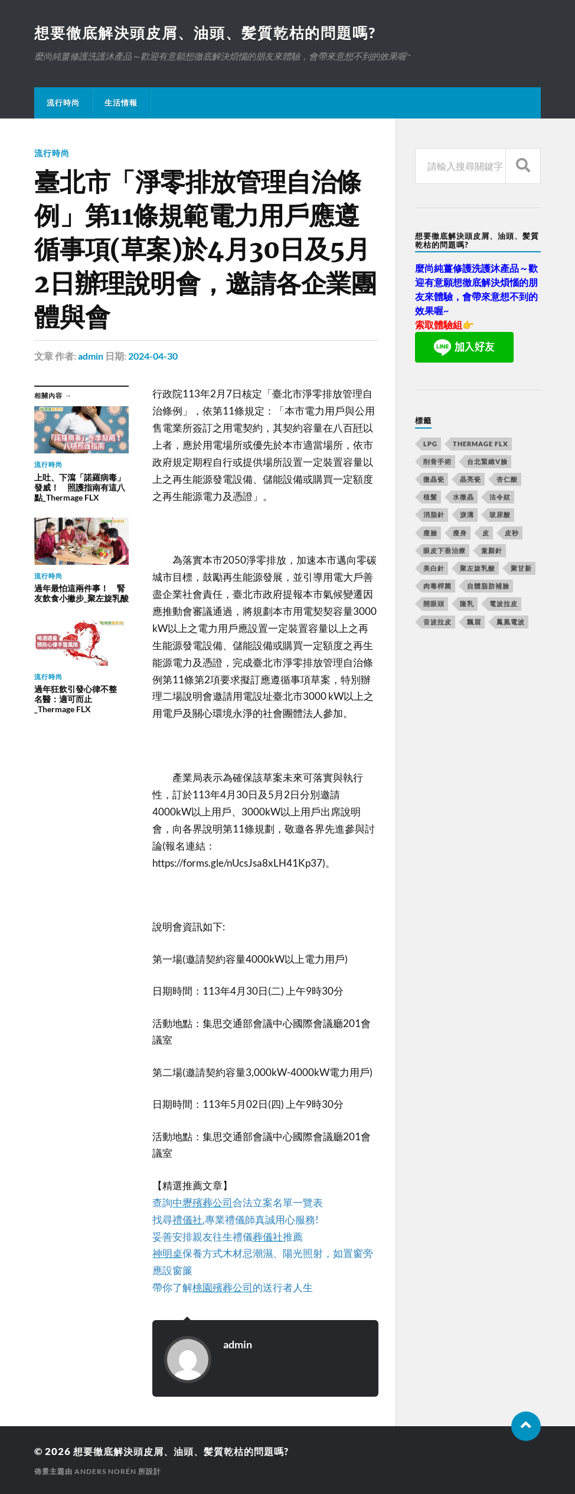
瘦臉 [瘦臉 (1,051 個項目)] (430, 533)
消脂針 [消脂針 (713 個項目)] (434, 515)
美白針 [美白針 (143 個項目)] (434, 568)
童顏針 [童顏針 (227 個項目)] (491, 551)
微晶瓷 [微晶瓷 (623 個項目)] (434, 479)
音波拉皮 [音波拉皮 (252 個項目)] (437, 622)
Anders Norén (105, 1470)
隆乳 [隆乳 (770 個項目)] (467, 604)
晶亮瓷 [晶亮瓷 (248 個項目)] (470, 479)
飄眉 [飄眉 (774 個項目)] (474, 622)
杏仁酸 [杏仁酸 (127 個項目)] (507, 479)
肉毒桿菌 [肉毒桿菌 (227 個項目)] (437, 586)
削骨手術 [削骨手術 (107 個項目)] (437, 462)
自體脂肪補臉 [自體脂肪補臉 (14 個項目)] (488, 586)
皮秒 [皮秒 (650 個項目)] (512, 533)
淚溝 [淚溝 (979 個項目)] (467, 515)
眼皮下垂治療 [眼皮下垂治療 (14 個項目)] (444, 551)
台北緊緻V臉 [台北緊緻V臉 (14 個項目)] (487, 462)
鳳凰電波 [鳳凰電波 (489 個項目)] (510, 622)
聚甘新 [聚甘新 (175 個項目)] (521, 568)
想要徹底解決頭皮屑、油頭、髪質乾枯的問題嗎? (211, 33)
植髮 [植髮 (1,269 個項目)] (430, 497)
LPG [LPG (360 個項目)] (430, 444)
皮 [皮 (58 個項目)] (485, 533)
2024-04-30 (153, 356)
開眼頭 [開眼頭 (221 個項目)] (434, 604)
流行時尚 (63, 103)
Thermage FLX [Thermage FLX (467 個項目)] (480, 444)
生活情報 (121, 103)
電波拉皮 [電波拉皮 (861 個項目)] (503, 604)
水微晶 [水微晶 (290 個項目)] (463, 497)
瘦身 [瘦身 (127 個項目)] (460, 533)
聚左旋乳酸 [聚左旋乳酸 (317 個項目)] (477, 568)
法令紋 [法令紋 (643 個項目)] (500, 497)
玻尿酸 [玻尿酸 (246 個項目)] (500, 515)
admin (90, 356)
